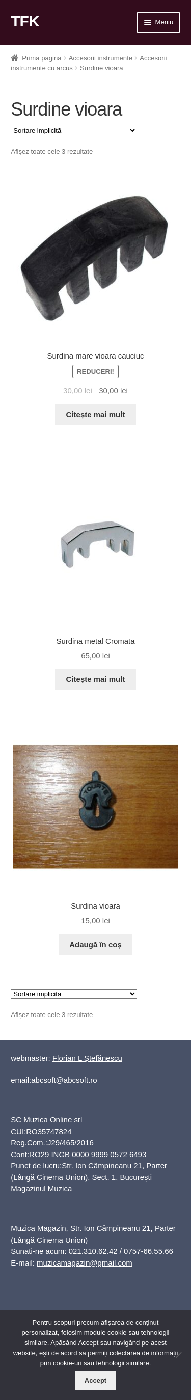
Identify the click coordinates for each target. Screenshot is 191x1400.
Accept (95, 1380)
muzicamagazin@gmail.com (84, 1262)
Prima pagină (41, 58)
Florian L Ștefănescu (87, 1058)
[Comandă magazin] (74, 130)
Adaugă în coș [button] (95, 944)
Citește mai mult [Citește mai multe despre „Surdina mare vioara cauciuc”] (95, 414)
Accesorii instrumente (100, 58)
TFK (25, 21)
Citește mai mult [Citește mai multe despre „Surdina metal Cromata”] (95, 679)
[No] (178, 1355)
